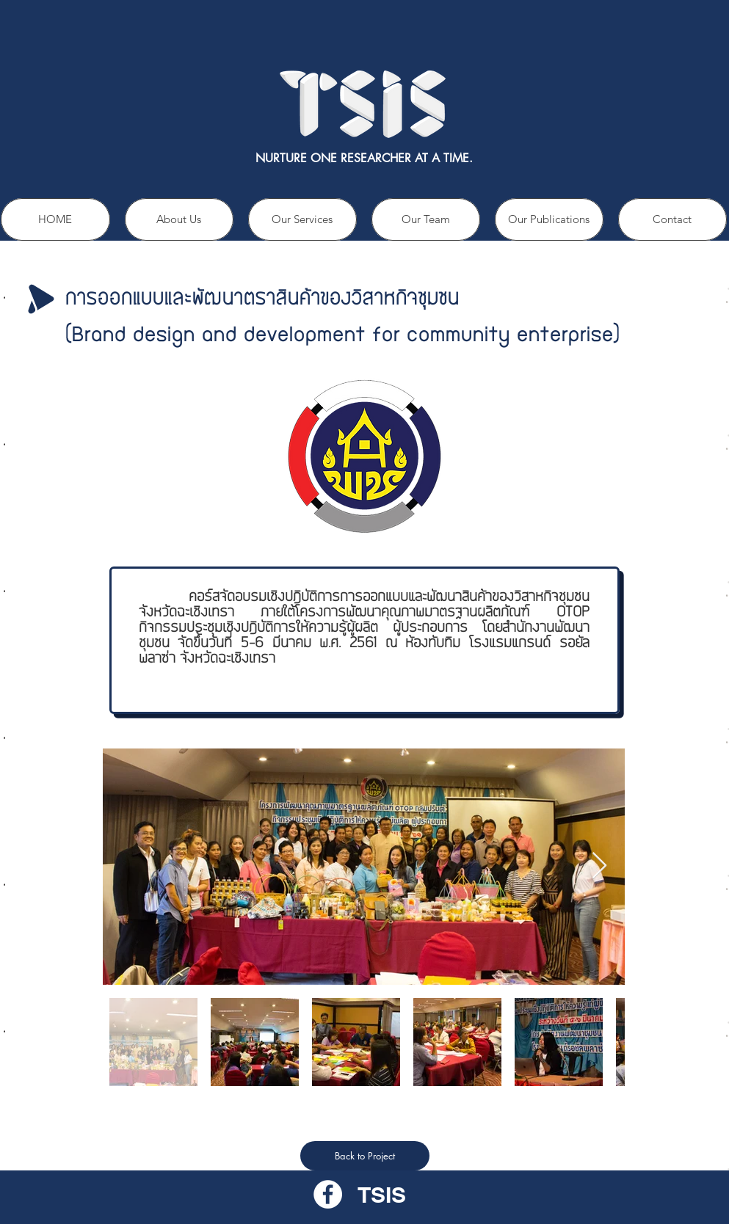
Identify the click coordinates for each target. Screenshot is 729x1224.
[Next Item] (599, 866)
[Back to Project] (364, 1155)
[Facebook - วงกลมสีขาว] (327, 1194)
